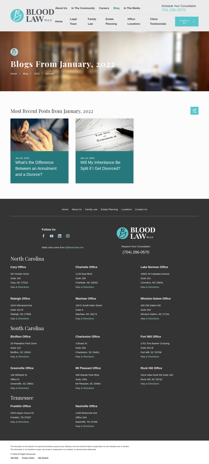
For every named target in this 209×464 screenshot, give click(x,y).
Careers (104, 8)
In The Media (132, 8)
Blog (116, 8)
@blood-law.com (74, 247)
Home (65, 209)
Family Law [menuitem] (92, 21)
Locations (126, 209)
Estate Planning (109, 209)
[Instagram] (68, 236)
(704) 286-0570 (135, 252)
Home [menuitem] (59, 21)
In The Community (83, 8)
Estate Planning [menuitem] (111, 21)
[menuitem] (14, 458)
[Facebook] (43, 236)
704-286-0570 (173, 10)
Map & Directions (19, 287)
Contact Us (141, 209)
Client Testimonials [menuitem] (158, 21)
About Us (61, 8)
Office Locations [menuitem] (134, 21)
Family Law (91, 209)
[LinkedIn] (59, 236)
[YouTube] (51, 236)
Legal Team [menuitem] (73, 21)
